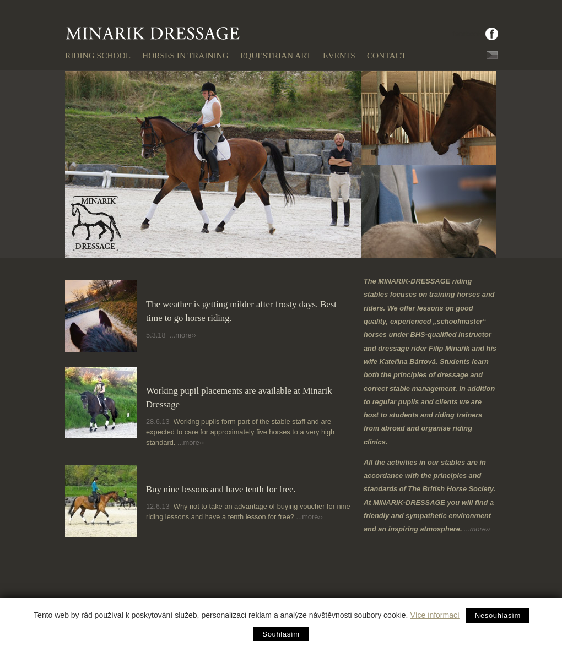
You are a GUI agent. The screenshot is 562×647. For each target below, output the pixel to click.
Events (339, 55)
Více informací (434, 615)
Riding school (98, 55)
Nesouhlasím (498, 615)
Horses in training (185, 55)
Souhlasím (280, 634)
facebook (467, 34)
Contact (386, 55)
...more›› (183, 335)
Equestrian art (275, 55)
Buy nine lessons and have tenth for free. (220, 489)
